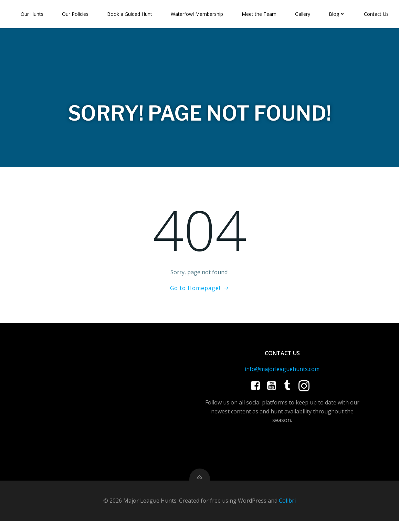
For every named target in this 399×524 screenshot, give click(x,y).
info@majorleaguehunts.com (282, 370)
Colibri (287, 503)
